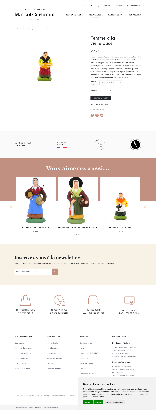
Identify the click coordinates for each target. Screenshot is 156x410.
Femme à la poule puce (120, 227)
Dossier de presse (87, 374)
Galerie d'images (54, 368)
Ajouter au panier (100, 98)
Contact (107, 5)
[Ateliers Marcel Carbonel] (34, 14)
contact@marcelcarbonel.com (124, 356)
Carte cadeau (115, 15)
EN (91, 5)
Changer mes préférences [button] (114, 402)
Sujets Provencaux (37, 29)
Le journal (51, 363)
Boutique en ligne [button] (74, 15)
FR (84, 5)
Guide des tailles (97, 109)
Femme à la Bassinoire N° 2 (35, 227)
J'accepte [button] (88, 402)
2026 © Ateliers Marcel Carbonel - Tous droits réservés (36, 408)
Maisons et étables (22, 368)
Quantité (93, 90)
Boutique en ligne (20, 29)
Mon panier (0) (133, 6)
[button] (97, 5)
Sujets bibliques (20, 363)
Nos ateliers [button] (135, 15)
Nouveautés (95, 15)
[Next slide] (145, 206)
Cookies (72, 395)
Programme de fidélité (89, 353)
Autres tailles (93, 82)
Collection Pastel (21, 358)
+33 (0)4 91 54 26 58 (95, 313)
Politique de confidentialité (54, 395)
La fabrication (52, 348)
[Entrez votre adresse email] (33, 272)
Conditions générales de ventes (27, 395)
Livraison (83, 348)
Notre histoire (52, 343)
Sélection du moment (23, 348)
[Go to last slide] (11, 206)
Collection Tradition (22, 353)
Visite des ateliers (54, 358)
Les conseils (52, 353)
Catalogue (84, 358)
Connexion (118, 5)
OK (55, 271)
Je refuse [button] (98, 402)
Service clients (86, 343)
